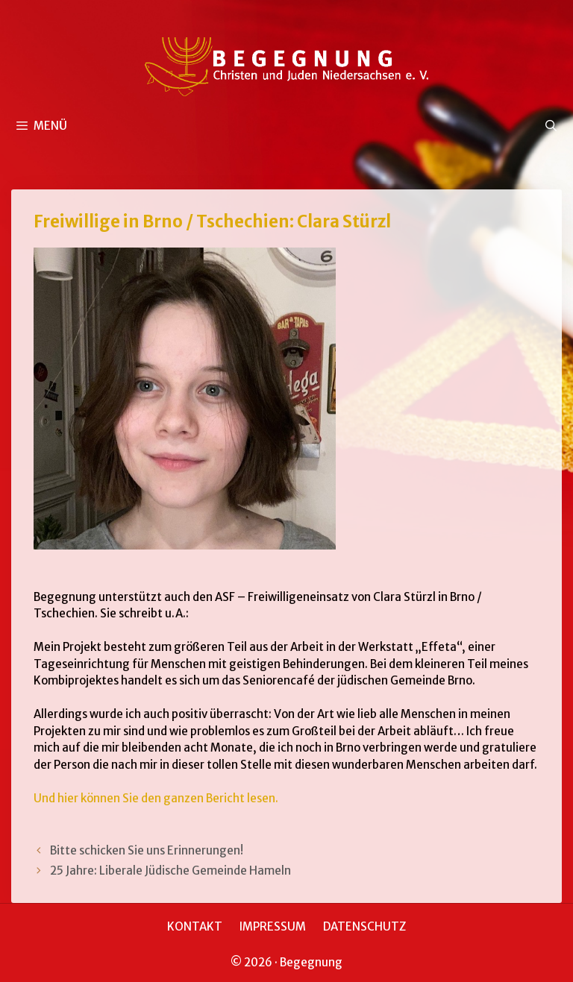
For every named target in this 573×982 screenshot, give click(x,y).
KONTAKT (194, 926)
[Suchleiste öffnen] (551, 126)
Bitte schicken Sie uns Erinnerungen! (146, 850)
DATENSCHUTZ (364, 926)
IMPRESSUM (272, 926)
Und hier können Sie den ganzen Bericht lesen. (156, 798)
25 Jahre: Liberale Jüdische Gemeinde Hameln (170, 870)
